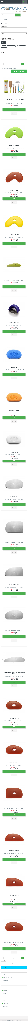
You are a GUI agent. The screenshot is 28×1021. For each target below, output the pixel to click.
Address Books (6, 41)
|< (2, 113)
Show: (2, 106)
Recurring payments (7, 67)
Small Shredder (14, 371)
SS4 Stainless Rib (14, 634)
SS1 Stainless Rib (14, 546)
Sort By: (2, 101)
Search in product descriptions (7, 88)
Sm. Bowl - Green (14, 194)
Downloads (5, 51)
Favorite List (5, 44)
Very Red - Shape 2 (14, 855)
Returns (4, 57)
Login (4, 28)
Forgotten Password (7, 34)
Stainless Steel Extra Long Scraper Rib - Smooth (14, 722)
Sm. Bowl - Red (14, 239)
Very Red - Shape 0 (14, 767)
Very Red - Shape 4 (14, 944)
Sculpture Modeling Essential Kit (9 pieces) (14, 149)
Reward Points (6, 54)
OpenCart (8, 1019)
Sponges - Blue (14, 416)
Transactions (5, 60)
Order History (6, 47)
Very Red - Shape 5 (14, 989)
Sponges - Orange (14, 459)
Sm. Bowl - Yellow (14, 284)
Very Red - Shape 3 (14, 900)
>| (4, 115)
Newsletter (5, 64)
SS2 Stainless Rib (14, 589)
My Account (5, 38)
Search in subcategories (6, 87)
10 (24, 113)
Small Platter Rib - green (14, 327)
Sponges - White (14, 501)
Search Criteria (4, 75)
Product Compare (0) (19, 120)
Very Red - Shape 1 (14, 812)
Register (5, 31)
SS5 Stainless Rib (14, 677)
